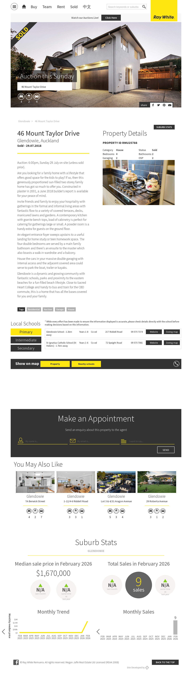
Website (154, 331)
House (71, 309)
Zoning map (172, 331)
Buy (34, 6)
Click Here (111, 17)
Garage (60, 309)
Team (47, 6)
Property (55, 363)
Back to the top (165, 662)
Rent (61, 6)
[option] (96, 80)
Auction (48, 309)
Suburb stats (164, 127)
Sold (74, 6)
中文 (87, 6)
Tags (21, 309)
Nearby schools (86, 363)
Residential (34, 309)
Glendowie (24, 121)
